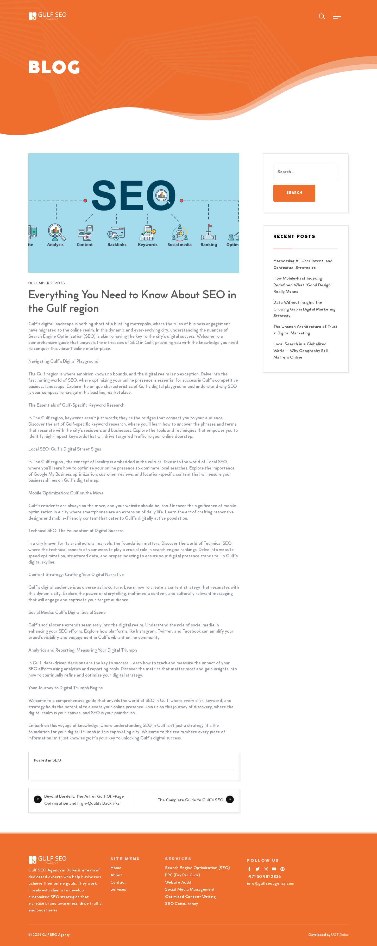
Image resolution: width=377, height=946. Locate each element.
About (116, 875)
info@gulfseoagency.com (270, 884)
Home (115, 868)
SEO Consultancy (181, 904)
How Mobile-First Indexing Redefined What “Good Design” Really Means (302, 285)
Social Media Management (190, 890)
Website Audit (179, 883)
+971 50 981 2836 (264, 877)
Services (118, 890)
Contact (118, 883)
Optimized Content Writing (190, 897)
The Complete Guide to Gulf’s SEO (190, 800)
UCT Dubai (340, 935)
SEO (56, 760)
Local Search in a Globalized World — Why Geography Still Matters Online (300, 351)
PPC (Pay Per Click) (182, 875)
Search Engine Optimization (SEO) (197, 868)
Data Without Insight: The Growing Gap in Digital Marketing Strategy (304, 309)
